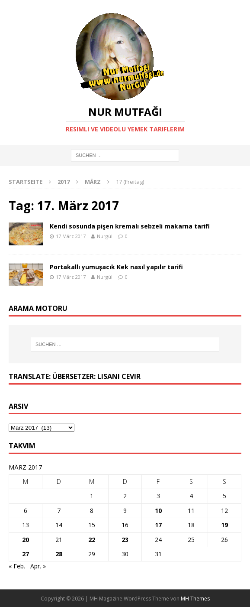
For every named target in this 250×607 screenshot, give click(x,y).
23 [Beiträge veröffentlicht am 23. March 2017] (125, 539)
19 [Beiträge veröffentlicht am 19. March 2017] (224, 525)
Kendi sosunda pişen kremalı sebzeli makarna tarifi (130, 226)
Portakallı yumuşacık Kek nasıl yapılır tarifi (117, 267)
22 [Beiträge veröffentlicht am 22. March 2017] (91, 539)
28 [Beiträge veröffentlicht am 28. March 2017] (58, 554)
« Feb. (17, 566)
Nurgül (104, 236)
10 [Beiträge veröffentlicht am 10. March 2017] (158, 510)
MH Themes (195, 598)
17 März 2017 (71, 236)
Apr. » (38, 566)
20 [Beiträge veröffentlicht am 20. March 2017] (25, 539)
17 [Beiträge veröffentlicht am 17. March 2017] (158, 525)
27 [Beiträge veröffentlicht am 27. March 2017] (25, 554)
